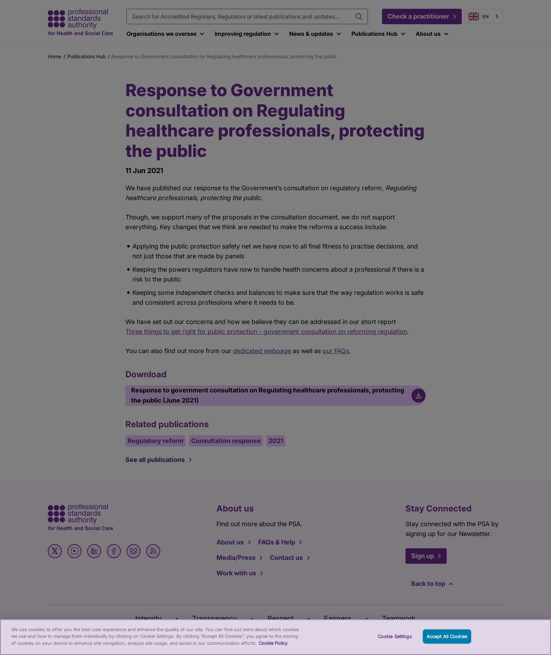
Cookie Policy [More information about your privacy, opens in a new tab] (273, 649)
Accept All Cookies (447, 642)
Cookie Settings (395, 642)
